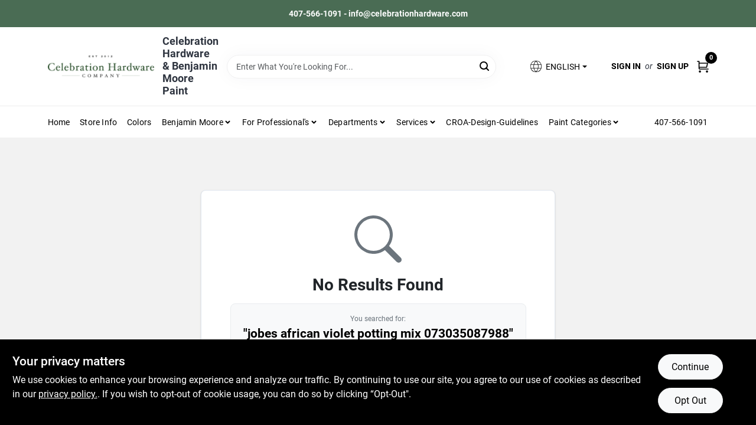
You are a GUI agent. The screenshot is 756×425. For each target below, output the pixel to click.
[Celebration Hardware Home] (101, 66)
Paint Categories (580, 122)
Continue (690, 366)
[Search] (485, 66)
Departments (352, 122)
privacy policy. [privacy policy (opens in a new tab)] (67, 394)
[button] (557, 66)
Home (59, 122)
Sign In (626, 66)
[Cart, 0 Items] (703, 66)
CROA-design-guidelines (491, 122)
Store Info (98, 122)
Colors (139, 122)
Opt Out (690, 400)
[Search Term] (362, 67)
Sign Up (673, 66)
